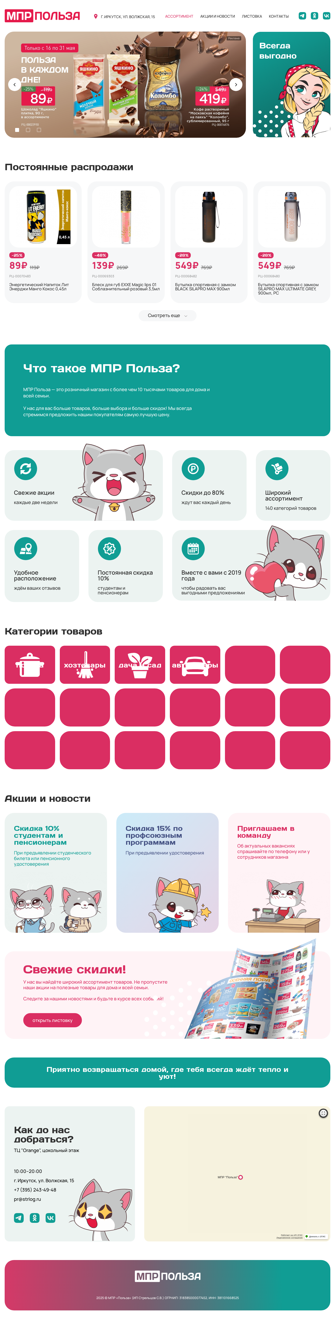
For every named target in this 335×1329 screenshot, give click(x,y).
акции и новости (217, 16)
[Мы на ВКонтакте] (326, 16)
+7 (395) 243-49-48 (35, 1190)
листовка (252, 16)
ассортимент (179, 16)
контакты (279, 16)
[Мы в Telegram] (302, 16)
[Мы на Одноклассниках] (314, 16)
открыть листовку (53, 1020)
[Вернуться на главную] (42, 15)
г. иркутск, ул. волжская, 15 (128, 16)
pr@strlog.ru (27, 1199)
